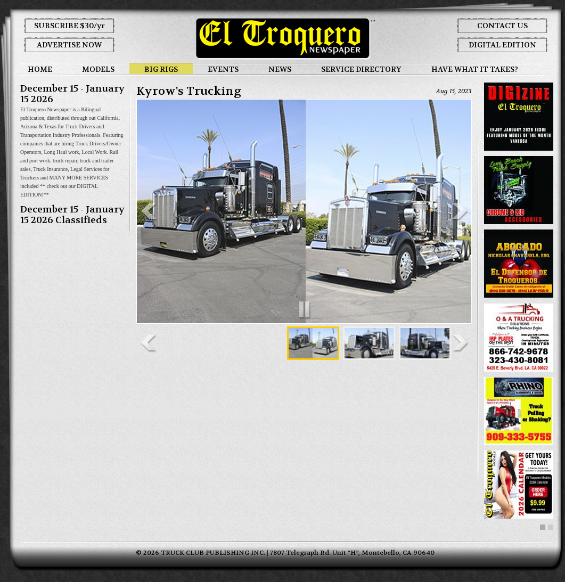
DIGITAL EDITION (502, 45)
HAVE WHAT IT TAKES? (474, 69)
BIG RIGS (161, 69)
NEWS (279, 69)
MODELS (98, 69)
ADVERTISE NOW (69, 45)
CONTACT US (502, 25)
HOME (40, 69)
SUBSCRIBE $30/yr (69, 25)
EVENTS (223, 69)
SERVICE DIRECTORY (361, 69)
